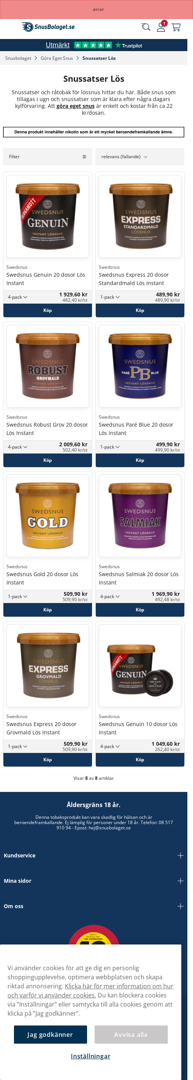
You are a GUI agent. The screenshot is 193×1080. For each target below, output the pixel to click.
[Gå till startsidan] (48, 27)
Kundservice (94, 855)
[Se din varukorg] (176, 27)
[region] (90, 1012)
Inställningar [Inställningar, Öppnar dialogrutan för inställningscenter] (90, 1056)
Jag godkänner (50, 1034)
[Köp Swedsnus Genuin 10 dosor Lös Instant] (140, 759)
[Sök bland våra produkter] (145, 27)
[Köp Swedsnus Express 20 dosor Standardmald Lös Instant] (140, 310)
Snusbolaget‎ (18, 58)
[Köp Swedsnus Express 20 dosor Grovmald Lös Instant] (47, 759)
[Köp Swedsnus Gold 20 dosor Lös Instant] (47, 610)
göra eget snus (76, 105)
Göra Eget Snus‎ (57, 58)
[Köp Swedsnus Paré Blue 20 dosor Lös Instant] (140, 460)
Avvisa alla (131, 1034)
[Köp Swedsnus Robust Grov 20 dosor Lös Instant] (47, 460)
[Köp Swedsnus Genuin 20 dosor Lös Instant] (47, 310)
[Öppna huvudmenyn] (11, 27)
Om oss (94, 906)
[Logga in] (160, 27)
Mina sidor (94, 880)
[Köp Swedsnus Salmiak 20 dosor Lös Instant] (140, 610)
